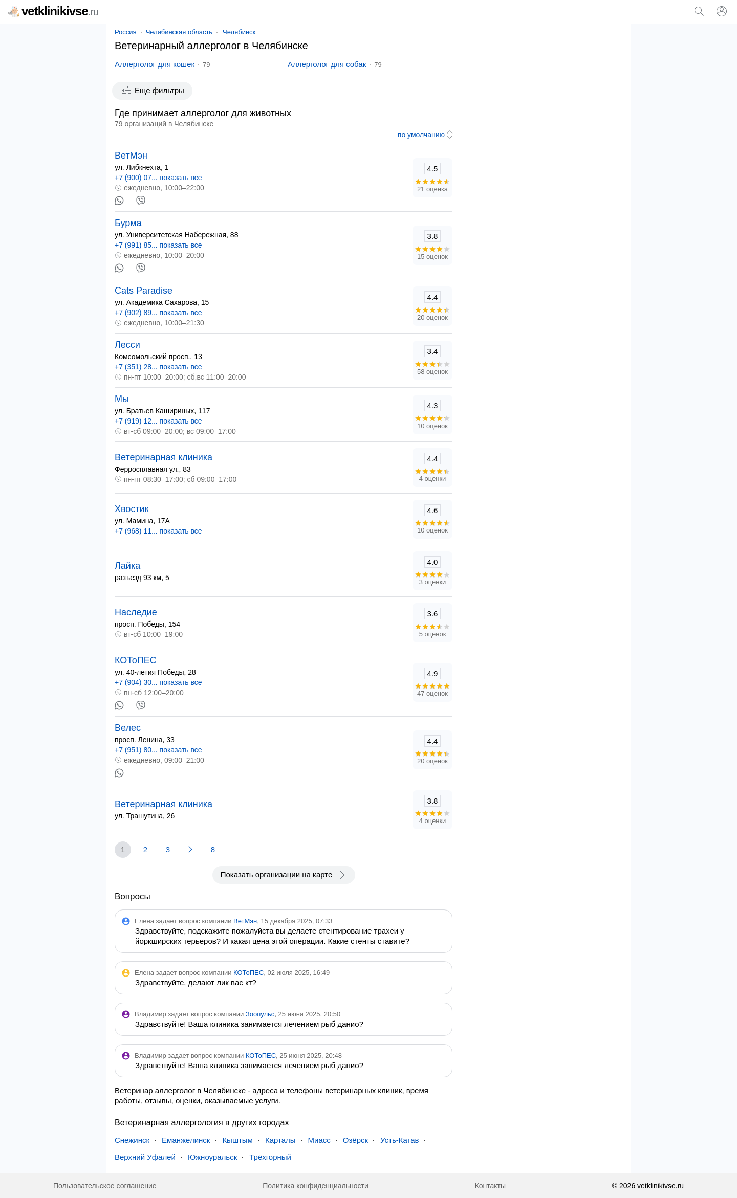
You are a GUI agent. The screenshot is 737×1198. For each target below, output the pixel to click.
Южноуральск (212, 1156)
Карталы (280, 1140)
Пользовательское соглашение (105, 1186)
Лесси (127, 345)
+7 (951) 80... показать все (158, 750)
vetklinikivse (53, 11)
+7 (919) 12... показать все (158, 421)
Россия (126, 32)
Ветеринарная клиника (163, 457)
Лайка (127, 566)
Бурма (128, 223)
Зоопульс (260, 1014)
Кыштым (237, 1140)
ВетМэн (131, 155)
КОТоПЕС (136, 660)
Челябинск (239, 32)
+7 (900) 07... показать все (158, 177)
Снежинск (132, 1140)
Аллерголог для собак (327, 64)
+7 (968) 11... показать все (158, 531)
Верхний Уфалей (145, 1156)
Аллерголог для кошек (154, 64)
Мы (122, 399)
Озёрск (355, 1140)
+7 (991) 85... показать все (158, 245)
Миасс (319, 1140)
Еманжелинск (186, 1140)
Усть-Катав (399, 1140)
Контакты (490, 1186)
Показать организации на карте (284, 875)
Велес (128, 728)
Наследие (136, 612)
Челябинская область (179, 32)
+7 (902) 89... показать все (158, 312)
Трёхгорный (270, 1156)
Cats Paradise (143, 290)
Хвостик (132, 509)
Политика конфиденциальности (315, 1186)
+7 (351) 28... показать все (158, 367)
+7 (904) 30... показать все (158, 682)
